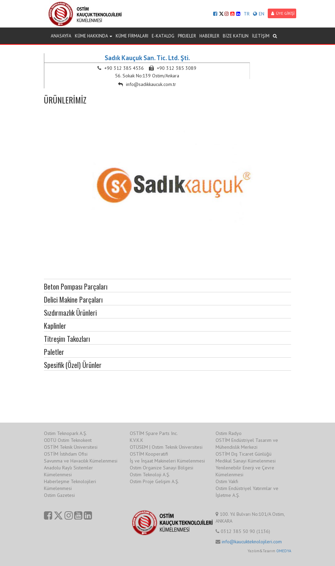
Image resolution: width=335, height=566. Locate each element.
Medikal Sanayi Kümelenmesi (246, 461)
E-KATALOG (163, 36)
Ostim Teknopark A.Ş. (65, 433)
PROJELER (187, 36)
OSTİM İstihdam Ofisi (66, 454)
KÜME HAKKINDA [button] (93, 36)
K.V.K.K (136, 440)
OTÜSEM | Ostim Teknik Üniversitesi (166, 447)
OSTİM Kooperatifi (149, 454)
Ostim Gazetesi (59, 495)
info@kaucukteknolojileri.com (252, 541)
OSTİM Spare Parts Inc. (154, 433)
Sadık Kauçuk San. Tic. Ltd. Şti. (147, 58)
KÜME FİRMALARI (132, 36)
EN (258, 14)
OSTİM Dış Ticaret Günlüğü (244, 454)
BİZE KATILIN (236, 36)
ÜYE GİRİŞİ (282, 13)
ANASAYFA (61, 36)
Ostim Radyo (229, 433)
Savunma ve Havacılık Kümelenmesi (80, 461)
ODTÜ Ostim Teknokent (68, 440)
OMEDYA (283, 550)
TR (247, 14)
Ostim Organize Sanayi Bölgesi (161, 468)
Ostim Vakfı (227, 481)
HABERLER (209, 36)
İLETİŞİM (260, 36)
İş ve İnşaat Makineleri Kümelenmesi (167, 461)
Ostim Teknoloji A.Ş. (150, 474)
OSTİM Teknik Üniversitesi (70, 447)
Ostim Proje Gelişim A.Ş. (154, 481)
